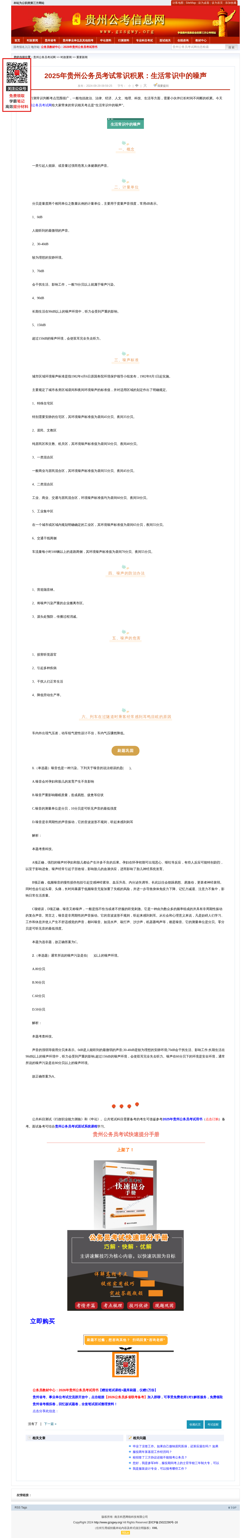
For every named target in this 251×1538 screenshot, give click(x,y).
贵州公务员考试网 (44, 57)
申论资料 (105, 40)
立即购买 (42, 1321)
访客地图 (177, 2)
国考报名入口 (22, 47)
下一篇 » (50, 1424)
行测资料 (123, 40)
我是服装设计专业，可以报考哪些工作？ (160, 1468)
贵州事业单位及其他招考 (78, 40)
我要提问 (163, 85)
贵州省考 (50, 40)
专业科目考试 (144, 40)
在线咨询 (183, 40)
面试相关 (165, 40)
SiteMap (191, 2)
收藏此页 (195, 1424)
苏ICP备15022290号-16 (163, 1522)
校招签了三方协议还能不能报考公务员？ (160, 1457)
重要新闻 (82, 57)
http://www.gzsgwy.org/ (108, 1522)
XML (155, 1528)
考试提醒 (213, 1424)
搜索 (231, 47)
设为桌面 (203, 2)
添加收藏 (230, 2)
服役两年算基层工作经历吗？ (152, 1452)
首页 (17, 40)
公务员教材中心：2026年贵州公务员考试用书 (69, 47)
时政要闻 (32, 40)
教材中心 (201, 40)
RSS (17, 1507)
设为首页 (217, 2)
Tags (24, 1507)
